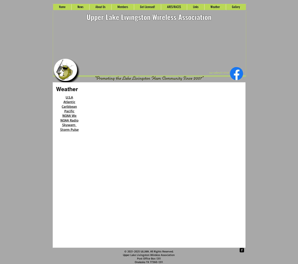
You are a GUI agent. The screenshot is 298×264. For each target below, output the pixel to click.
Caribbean (69, 106)
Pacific (69, 111)
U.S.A (69, 97)
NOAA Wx (69, 115)
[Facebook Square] (242, 250)
